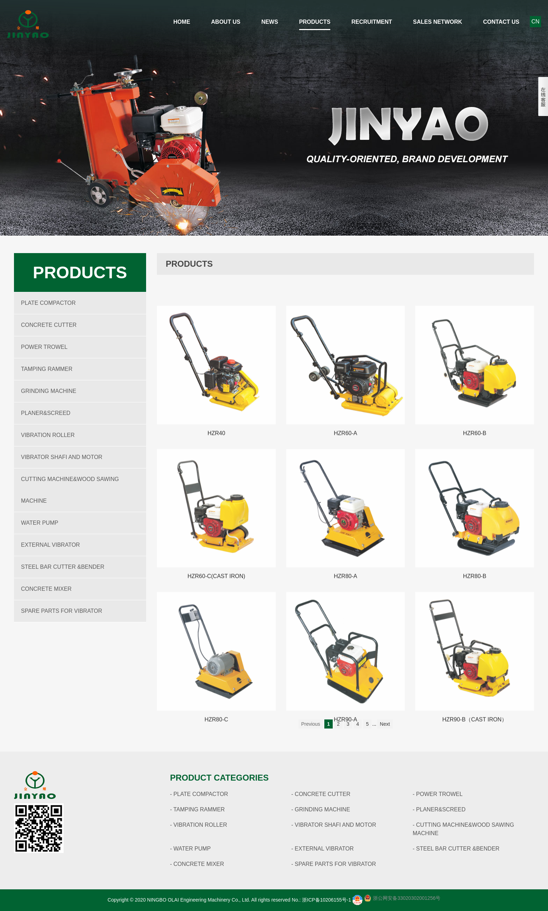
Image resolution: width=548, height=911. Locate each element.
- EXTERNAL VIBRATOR (322, 849)
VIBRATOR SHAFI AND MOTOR (61, 457)
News (269, 22)
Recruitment (371, 22)
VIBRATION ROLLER (48, 435)
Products (315, 22)
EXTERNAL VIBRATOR (50, 545)
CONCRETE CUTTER (49, 325)
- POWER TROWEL (438, 794)
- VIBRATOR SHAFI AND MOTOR (333, 825)
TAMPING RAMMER (46, 369)
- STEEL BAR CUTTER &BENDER (456, 849)
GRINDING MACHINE (48, 391)
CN (535, 21)
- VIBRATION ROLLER (198, 825)
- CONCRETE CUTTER (321, 794)
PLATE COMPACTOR (48, 303)
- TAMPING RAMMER (197, 809)
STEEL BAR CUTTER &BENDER (62, 567)
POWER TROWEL (44, 347)
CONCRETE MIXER (46, 589)
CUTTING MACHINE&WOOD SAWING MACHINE (70, 490)
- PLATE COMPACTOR (199, 794)
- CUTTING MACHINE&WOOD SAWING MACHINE (463, 829)
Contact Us (501, 22)
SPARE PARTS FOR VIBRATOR (61, 611)
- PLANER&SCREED (439, 809)
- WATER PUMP (190, 849)
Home (181, 22)
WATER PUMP (39, 523)
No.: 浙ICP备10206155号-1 (321, 900)
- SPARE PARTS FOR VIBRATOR (333, 864)
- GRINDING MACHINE (320, 809)
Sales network (437, 22)
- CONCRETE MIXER (197, 864)
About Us (225, 22)
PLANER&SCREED (45, 413)
